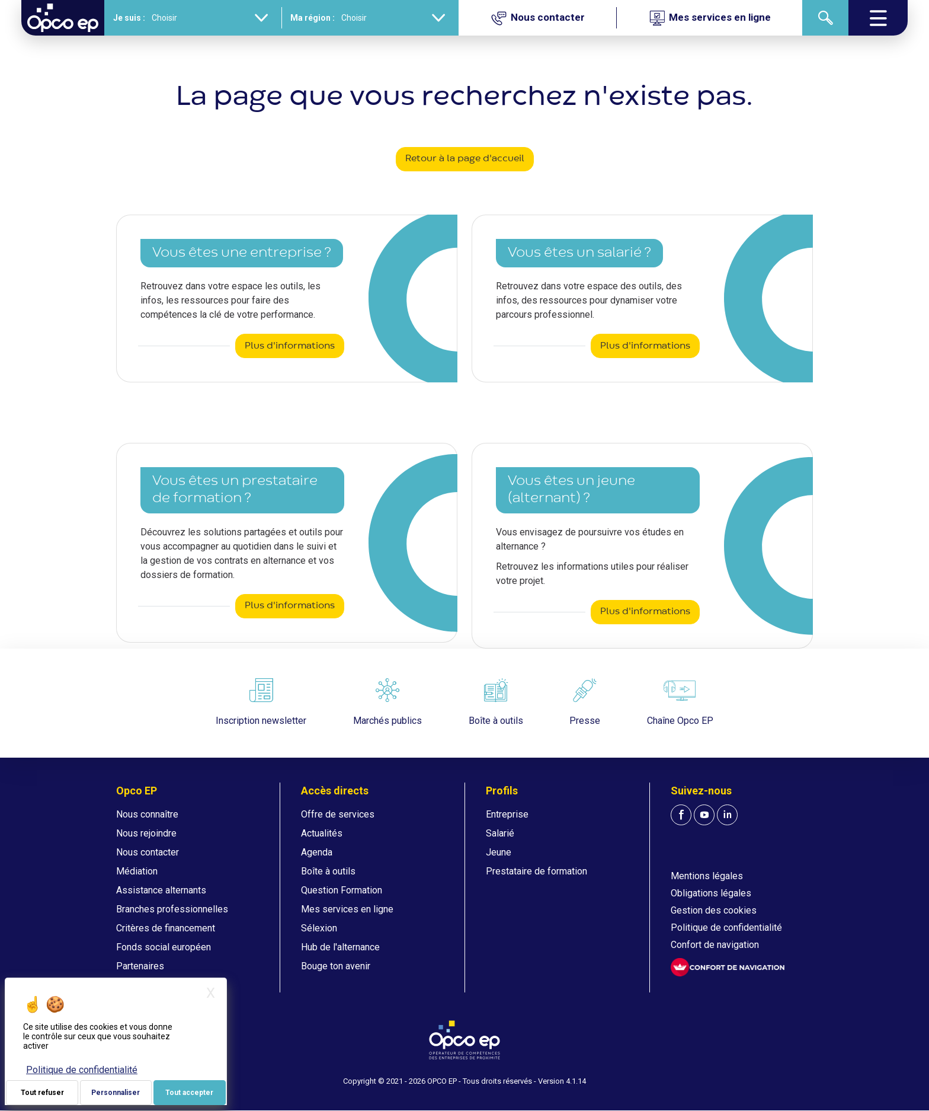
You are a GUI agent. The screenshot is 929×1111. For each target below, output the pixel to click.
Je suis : (129, 18)
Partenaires (140, 966)
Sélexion (319, 928)
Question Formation (341, 890)
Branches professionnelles (172, 909)
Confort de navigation (715, 944)
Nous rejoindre (146, 833)
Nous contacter (147, 852)
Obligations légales (711, 893)
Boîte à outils (328, 871)
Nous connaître (147, 814)
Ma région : (312, 18)
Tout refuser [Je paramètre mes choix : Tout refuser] (42, 1092)
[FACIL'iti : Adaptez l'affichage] (727, 967)
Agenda (316, 852)
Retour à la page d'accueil (464, 159)
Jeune (498, 852)
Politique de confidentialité (726, 927)
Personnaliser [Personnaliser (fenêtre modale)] (115, 1092)
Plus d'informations (290, 346)
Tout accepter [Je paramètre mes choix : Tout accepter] (189, 1092)
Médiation (137, 871)
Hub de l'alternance (340, 947)
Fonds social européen (163, 947)
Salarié (500, 833)
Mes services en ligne (347, 909)
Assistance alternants (161, 890)
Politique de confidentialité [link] (81, 1069)
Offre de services (337, 814)
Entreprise (507, 814)
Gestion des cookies (714, 910)
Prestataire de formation (536, 871)
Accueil (36, 50)
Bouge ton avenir (335, 966)
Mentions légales (707, 876)
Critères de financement (165, 928)
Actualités (321, 833)
